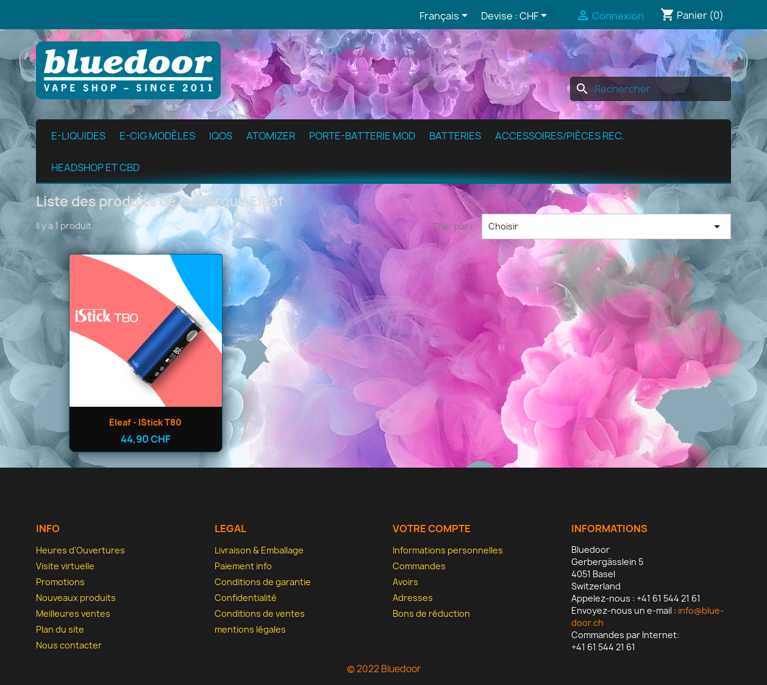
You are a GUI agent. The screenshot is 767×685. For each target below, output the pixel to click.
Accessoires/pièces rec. (559, 135)
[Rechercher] (650, 89)
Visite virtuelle (65, 566)
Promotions (60, 582)
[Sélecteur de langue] (445, 16)
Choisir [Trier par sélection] (606, 226)
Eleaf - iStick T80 (145, 422)
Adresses (413, 597)
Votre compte (432, 528)
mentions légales (250, 629)
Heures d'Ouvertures (80, 550)
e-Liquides (78, 135)
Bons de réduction (431, 613)
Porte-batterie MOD (362, 135)
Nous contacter (69, 645)
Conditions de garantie (263, 582)
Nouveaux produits (76, 597)
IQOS (220, 135)
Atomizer (270, 135)
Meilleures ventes (73, 613)
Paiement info (243, 566)
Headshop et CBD (95, 167)
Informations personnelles (448, 550)
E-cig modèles (157, 135)
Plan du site (60, 629)
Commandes (419, 566)
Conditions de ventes (260, 613)
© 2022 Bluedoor (384, 668)
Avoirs (405, 582)
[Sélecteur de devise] (535, 16)
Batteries (455, 135)
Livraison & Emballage (259, 550)
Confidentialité (246, 597)
